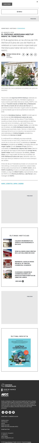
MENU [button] (19, 11)
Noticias (13, 28)
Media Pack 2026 (5, 425)
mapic (3, 183)
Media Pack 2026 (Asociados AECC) (9, 426)
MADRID (21, 183)
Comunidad (21, 28)
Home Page (5, 28)
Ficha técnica (4, 422)
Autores (3, 423)
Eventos (9, 183)
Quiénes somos (5, 420)
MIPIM (15, 183)
